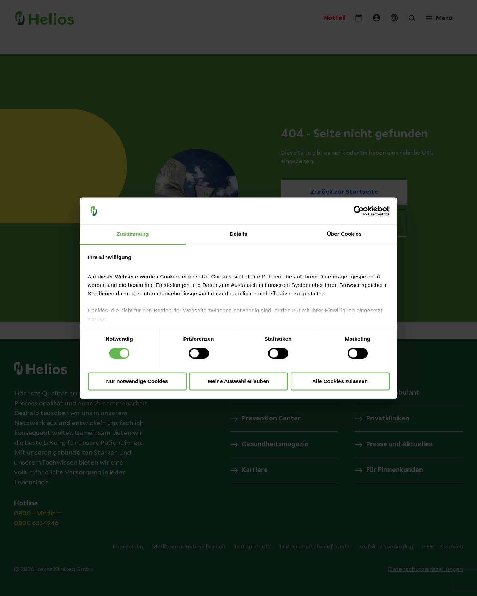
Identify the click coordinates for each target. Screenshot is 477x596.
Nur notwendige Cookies (137, 382)
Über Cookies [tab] (344, 234)
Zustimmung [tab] (133, 234)
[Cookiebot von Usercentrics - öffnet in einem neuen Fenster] (359, 210)
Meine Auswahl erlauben (239, 382)
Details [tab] (238, 234)
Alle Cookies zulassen (340, 382)
